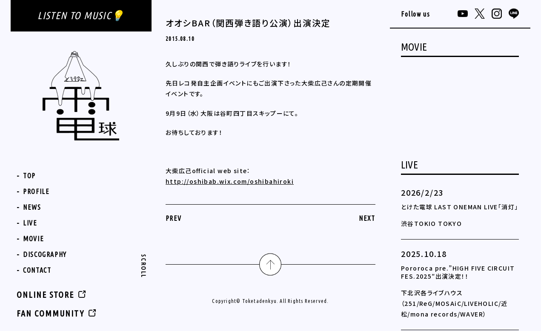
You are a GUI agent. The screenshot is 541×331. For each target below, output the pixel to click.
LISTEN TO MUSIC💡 (80, 15)
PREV (174, 218)
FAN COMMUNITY (50, 313)
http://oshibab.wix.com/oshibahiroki (230, 181)
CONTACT (37, 270)
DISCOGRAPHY (45, 254)
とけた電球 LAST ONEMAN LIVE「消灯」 (459, 207)
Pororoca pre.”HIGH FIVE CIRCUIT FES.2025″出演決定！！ (458, 272)
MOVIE (33, 239)
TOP (29, 176)
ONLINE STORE (45, 295)
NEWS (32, 207)
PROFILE (36, 191)
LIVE (30, 223)
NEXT (367, 218)
